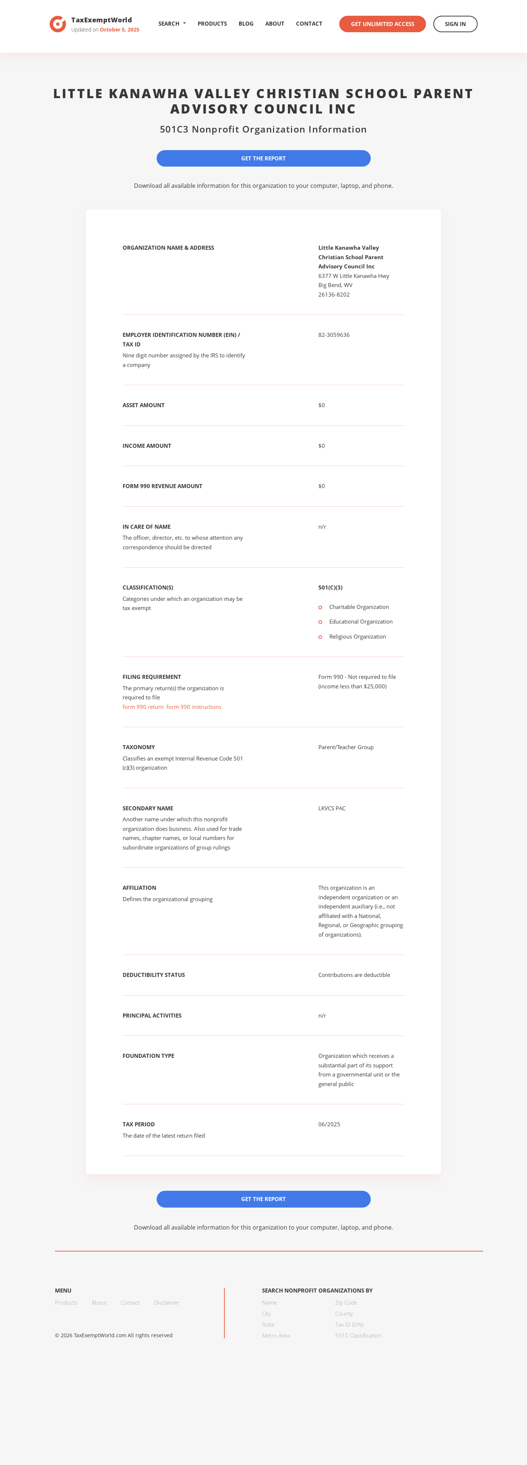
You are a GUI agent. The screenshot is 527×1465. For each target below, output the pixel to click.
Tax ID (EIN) (349, 1324)
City (266, 1313)
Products (212, 23)
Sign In (455, 23)
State (268, 1324)
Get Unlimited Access (382, 23)
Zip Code (346, 1302)
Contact (309, 23)
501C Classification (358, 1335)
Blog (246, 23)
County (344, 1313)
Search (172, 23)
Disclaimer (166, 1302)
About (274, 23)
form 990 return (143, 706)
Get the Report (263, 158)
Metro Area (276, 1335)
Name (269, 1302)
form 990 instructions (194, 706)
